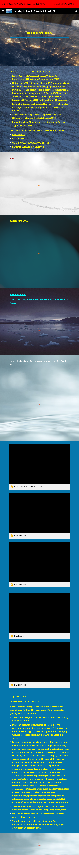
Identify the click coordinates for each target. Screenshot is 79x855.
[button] (3, 11)
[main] (39, 32)
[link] (39, 467)
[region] (39, 4)
